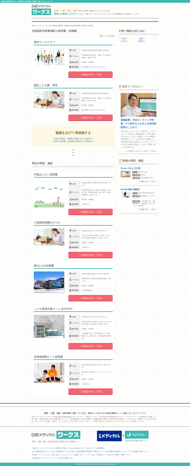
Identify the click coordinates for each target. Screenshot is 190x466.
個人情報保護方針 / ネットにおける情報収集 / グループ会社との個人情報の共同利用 (62, 451)
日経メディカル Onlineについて (74, 448)
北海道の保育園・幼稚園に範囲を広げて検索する (73, 141)
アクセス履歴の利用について (138, 451)
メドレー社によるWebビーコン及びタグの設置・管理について (108, 455)
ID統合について (98, 451)
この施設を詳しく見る (90, 74)
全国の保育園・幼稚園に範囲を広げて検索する (73, 139)
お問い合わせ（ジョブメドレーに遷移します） (67, 455)
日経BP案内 (100, 448)
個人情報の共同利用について (116, 451)
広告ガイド (90, 448)
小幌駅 (141, 39)
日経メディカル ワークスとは (42, 448)
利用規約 (58, 448)
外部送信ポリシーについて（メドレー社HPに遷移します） (53, 458)
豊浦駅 (141, 41)
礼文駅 (124, 41)
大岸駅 (124, 39)
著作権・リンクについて (41, 455)
